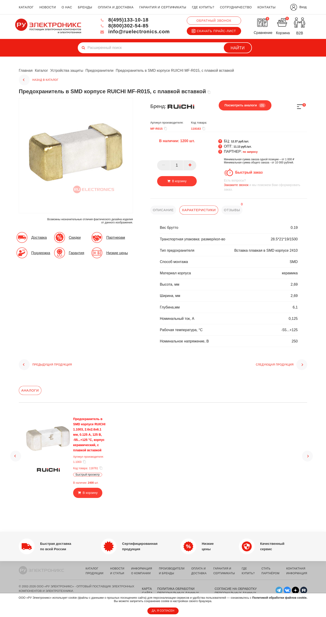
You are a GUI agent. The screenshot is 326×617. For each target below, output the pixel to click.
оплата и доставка (115, 7)
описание (163, 210)
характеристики (199, 210)
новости (47, 7)
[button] (15, 449)
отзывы (232, 210)
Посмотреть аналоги (245, 105)
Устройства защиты (66, 70)
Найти (238, 48)
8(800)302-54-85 (123, 26)
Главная (26, 70)
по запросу (250, 151)
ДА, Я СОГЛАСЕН (163, 610)
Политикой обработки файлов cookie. (279, 597)
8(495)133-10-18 (123, 20)
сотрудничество (236, 7)
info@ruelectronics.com (134, 31)
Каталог (41, 70)
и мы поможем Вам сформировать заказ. (265, 184)
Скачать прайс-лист (214, 31)
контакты (266, 7)
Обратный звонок (214, 20)
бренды (85, 7)
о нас (67, 7)
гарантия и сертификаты (162, 7)
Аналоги (30, 390)
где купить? (203, 7)
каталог (26, 7)
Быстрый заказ (249, 172)
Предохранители (99, 70)
